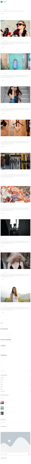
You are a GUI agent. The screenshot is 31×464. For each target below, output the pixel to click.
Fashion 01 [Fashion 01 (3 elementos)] (15, 428)
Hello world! (12, 341)
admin (2, 9)
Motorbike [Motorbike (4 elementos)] (20, 428)
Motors (2, 363)
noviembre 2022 (3, 347)
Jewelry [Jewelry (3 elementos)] (18, 428)
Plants (2, 364)
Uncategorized (3, 366)
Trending (2, 365)
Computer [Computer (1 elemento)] (3, 428)
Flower (2, 360)
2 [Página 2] (3, 319)
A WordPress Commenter (5, 341)
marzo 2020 (2, 351)
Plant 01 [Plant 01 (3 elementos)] (24, 428)
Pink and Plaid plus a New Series (6, 332)
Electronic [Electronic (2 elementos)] (12, 428)
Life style (2, 384)
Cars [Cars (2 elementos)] (1, 428)
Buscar (28, 324)
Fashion (2, 359)
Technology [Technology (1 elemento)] (26, 428)
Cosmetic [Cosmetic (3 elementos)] (6, 428)
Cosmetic (2, 357)
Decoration (2, 358)
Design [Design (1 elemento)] (9, 428)
